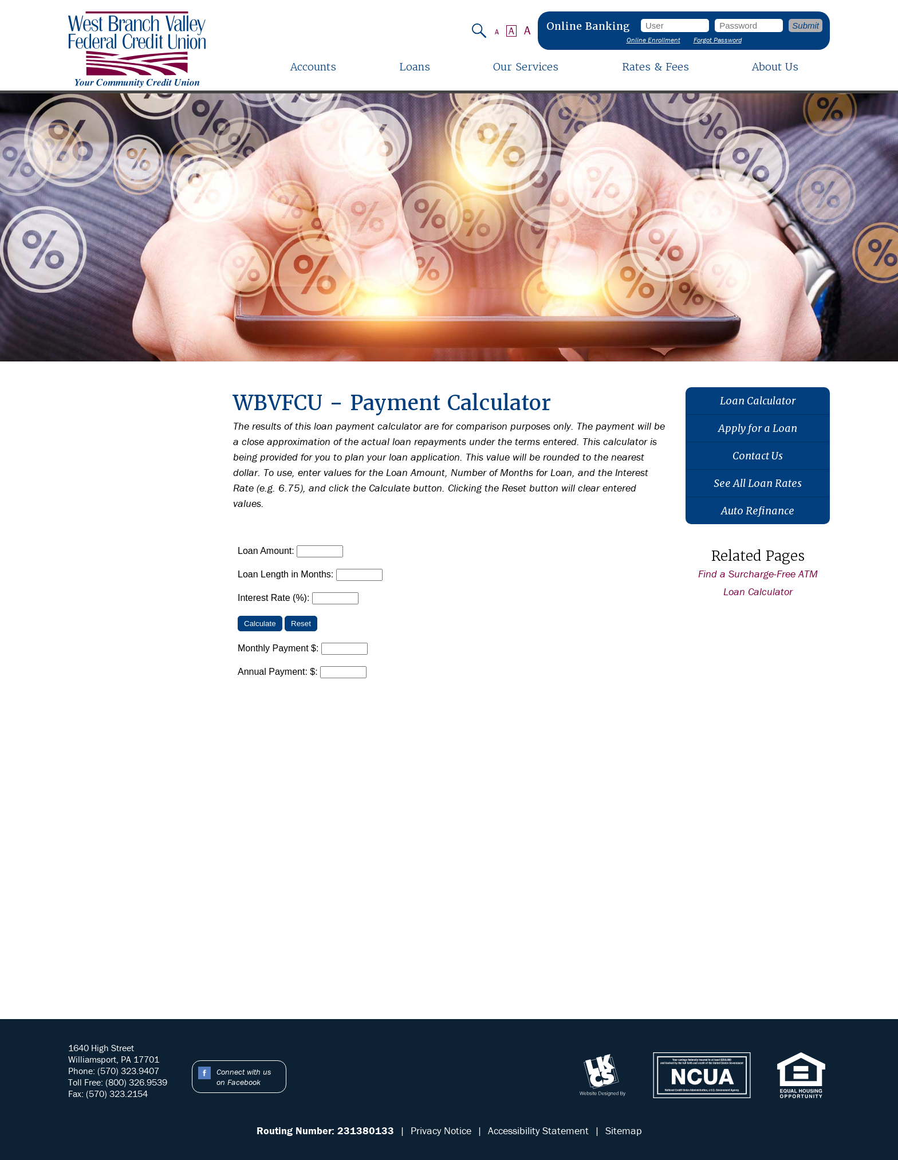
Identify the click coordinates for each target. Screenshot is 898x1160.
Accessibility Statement (538, 1130)
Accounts (313, 66)
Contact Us (757, 455)
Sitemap (623, 1130)
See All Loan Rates (758, 483)
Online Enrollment (653, 40)
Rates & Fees (655, 66)
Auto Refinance (757, 510)
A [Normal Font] (511, 31)
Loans (414, 66)
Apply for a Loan (757, 428)
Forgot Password (718, 40)
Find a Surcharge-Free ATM (758, 573)
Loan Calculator (757, 400)
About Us (775, 66)
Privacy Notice (441, 1130)
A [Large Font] (527, 30)
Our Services (525, 66)
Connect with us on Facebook (243, 1077)
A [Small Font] (497, 31)
